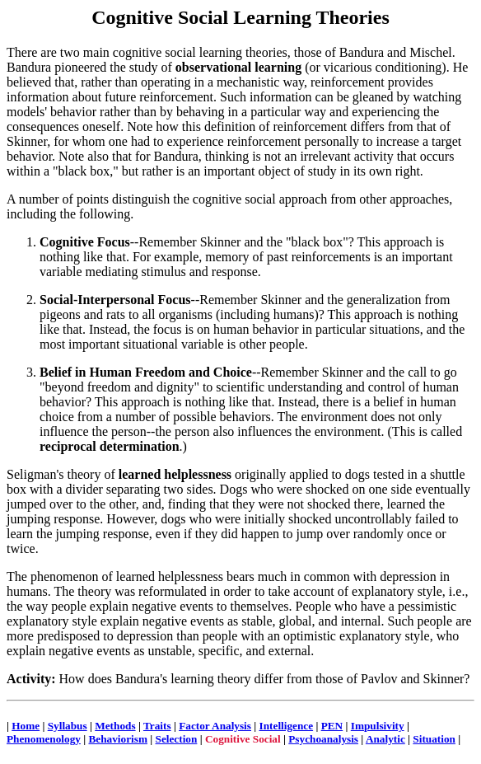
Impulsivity (377, 725)
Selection (177, 739)
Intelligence (286, 725)
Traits (157, 725)
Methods (115, 725)
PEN (332, 725)
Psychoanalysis (323, 739)
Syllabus (67, 725)
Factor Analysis (215, 725)
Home (26, 725)
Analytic (385, 739)
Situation (434, 739)
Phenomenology (44, 739)
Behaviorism (117, 739)
